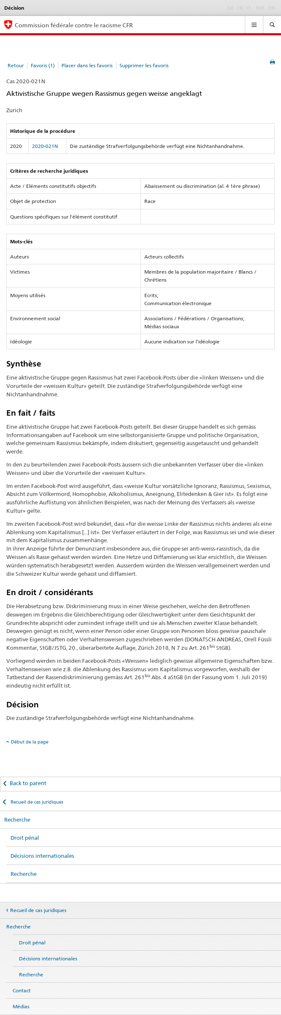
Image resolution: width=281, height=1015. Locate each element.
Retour (16, 65)
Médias (21, 1006)
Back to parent (28, 783)
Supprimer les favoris (144, 65)
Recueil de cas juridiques (36, 802)
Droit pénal (25, 837)
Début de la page (29, 742)
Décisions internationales (42, 855)
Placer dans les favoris (87, 65)
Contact (22, 990)
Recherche (17, 819)
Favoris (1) (43, 65)
